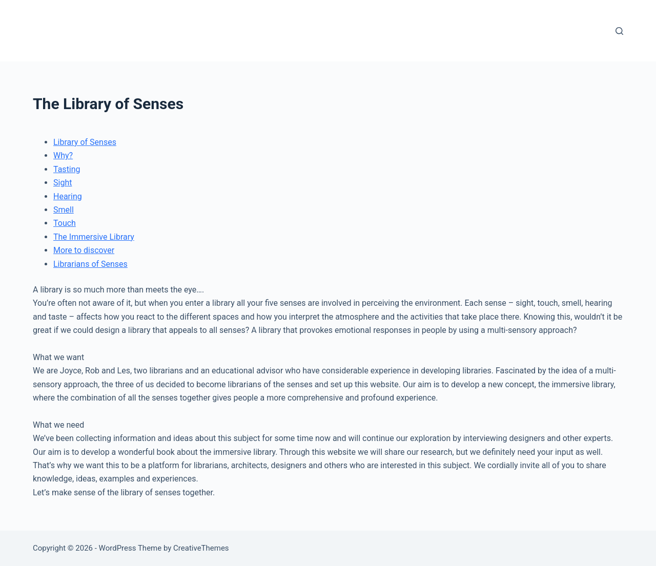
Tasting (66, 169)
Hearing (67, 196)
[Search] (619, 31)
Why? (63, 155)
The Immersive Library (93, 237)
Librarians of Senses (90, 264)
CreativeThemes (201, 548)
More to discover (83, 250)
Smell (63, 210)
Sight (62, 182)
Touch (64, 223)
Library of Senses (84, 142)
